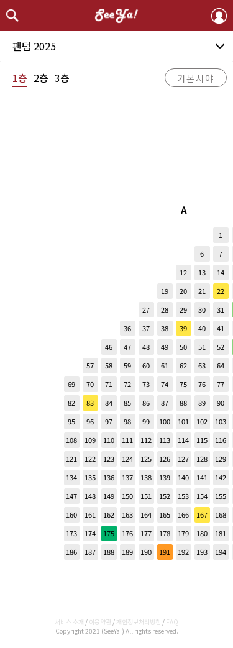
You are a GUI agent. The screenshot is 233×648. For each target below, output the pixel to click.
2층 (41, 77)
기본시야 (195, 77)
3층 (62, 77)
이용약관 (100, 621)
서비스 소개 (69, 621)
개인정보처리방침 (138, 621)
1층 (19, 77)
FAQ (172, 621)
